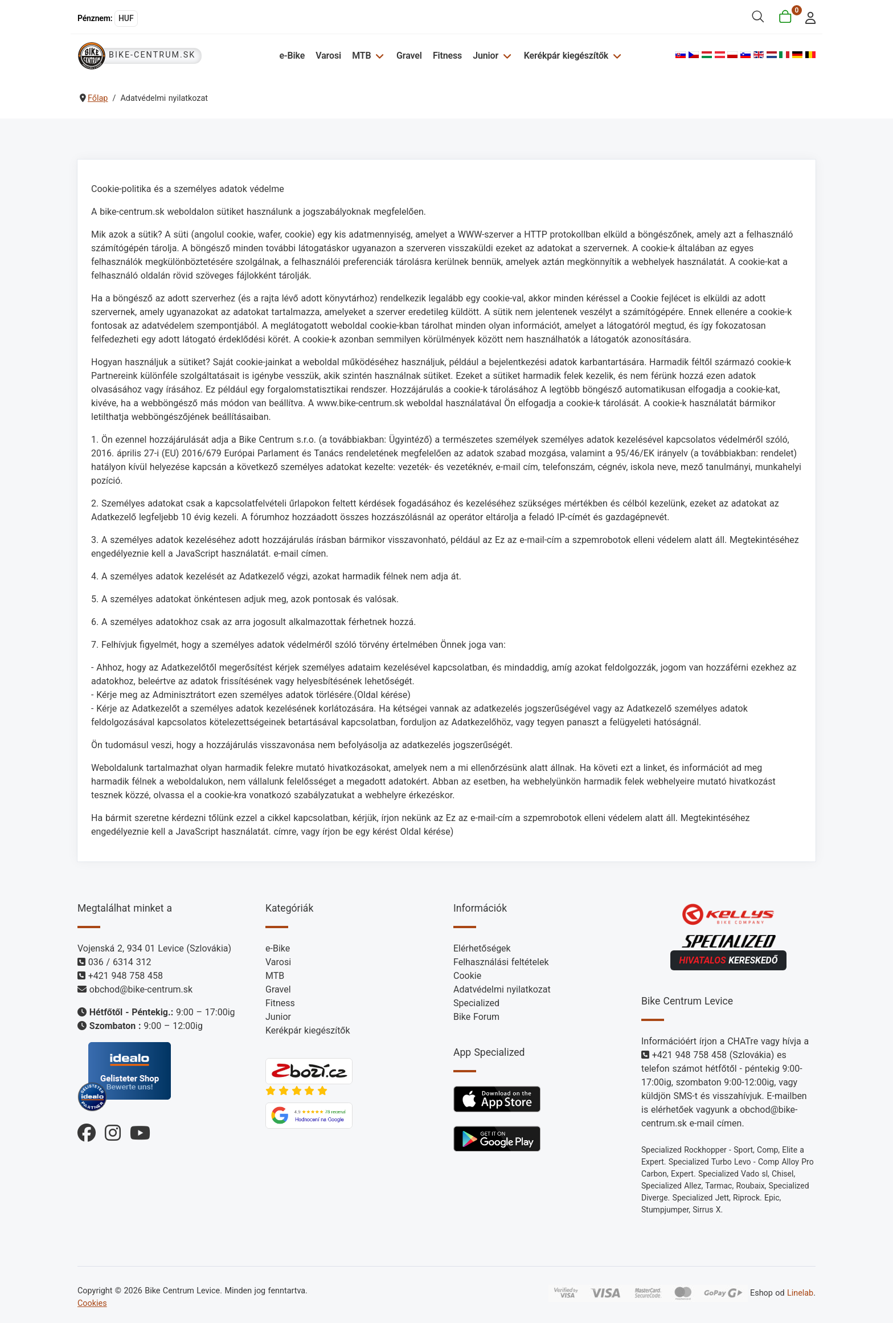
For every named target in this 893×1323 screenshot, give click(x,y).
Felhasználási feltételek (501, 962)
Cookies (92, 1303)
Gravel (409, 55)
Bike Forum (476, 1016)
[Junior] (505, 55)
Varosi (328, 55)
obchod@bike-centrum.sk (140, 989)
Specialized (476, 1003)
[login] (807, 17)
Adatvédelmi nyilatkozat (502, 989)
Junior (485, 55)
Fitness (447, 55)
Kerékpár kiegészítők (566, 55)
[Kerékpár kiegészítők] (615, 55)
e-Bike (292, 55)
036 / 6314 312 (119, 962)
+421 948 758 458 (125, 975)
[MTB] (378, 55)
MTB (361, 55)
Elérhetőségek (482, 948)
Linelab (800, 1293)
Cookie (467, 975)
